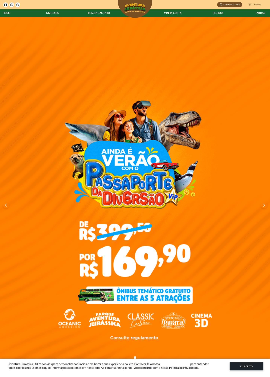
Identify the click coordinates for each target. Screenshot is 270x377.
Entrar (260, 12)
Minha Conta (172, 12)
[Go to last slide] (6, 205)
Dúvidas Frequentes (230, 4)
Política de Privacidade (175, 364)
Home (6, 12)
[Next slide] (264, 205)
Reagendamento (99, 12)
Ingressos (52, 12)
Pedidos (218, 12)
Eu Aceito (246, 366)
